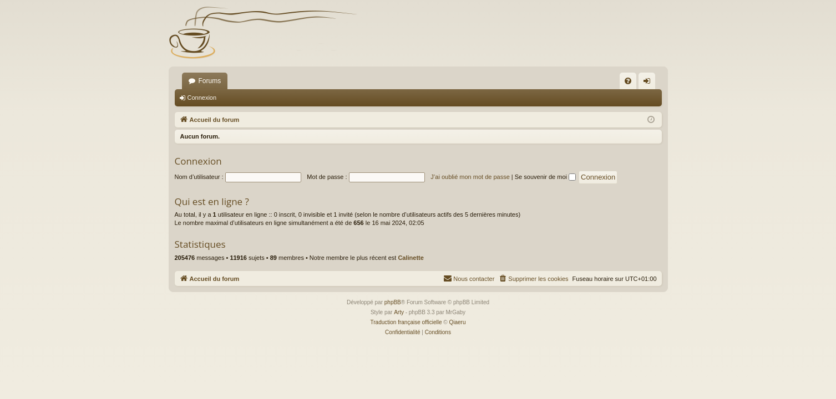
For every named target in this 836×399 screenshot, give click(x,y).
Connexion (202, 97)
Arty (399, 312)
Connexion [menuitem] (649, 83)
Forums (210, 81)
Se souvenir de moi (545, 176)
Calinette (410, 257)
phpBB (392, 302)
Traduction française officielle (406, 322)
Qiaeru (457, 322)
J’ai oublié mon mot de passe (469, 176)
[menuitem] (628, 81)
